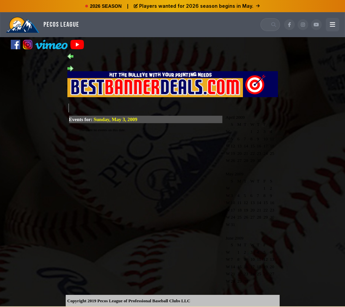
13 (239, 145)
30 (259, 160)
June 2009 (235, 238)
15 (252, 145)
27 (239, 160)
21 (246, 153)
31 (233, 224)
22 (252, 153)
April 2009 (235, 117)
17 (265, 145)
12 (233, 145)
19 (233, 153)
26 (233, 160)
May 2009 (235, 173)
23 (259, 153)
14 (246, 145)
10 (265, 138)
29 (252, 160)
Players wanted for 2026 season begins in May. (197, 6)
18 (272, 145)
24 (265, 153)
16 (259, 145)
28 (246, 160)
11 (272, 138)
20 (239, 153)
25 (272, 153)
